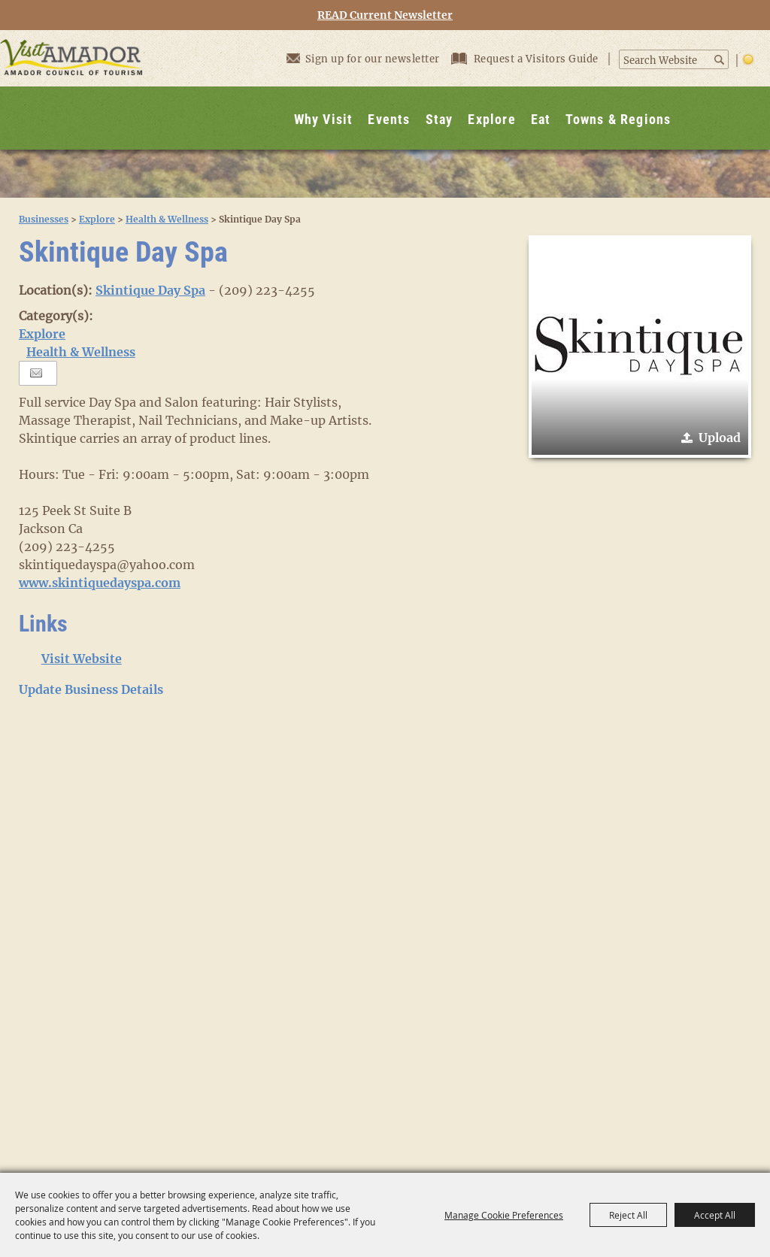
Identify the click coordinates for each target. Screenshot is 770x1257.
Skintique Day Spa (150, 290)
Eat (541, 119)
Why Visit (323, 119)
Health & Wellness (167, 219)
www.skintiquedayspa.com (99, 582)
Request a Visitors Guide (526, 59)
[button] (640, 346)
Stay (439, 119)
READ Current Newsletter (385, 15)
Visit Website (81, 658)
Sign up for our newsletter (363, 58)
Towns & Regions (618, 119)
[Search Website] (666, 60)
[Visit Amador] (71, 90)
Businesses (43, 219)
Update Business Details (91, 689)
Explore (491, 119)
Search (720, 60)
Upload (720, 437)
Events (389, 119)
